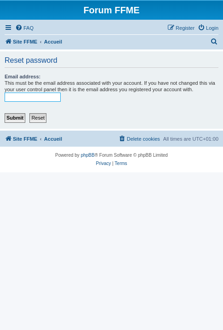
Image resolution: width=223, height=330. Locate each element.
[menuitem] (24, 27)
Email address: (22, 76)
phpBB (88, 155)
